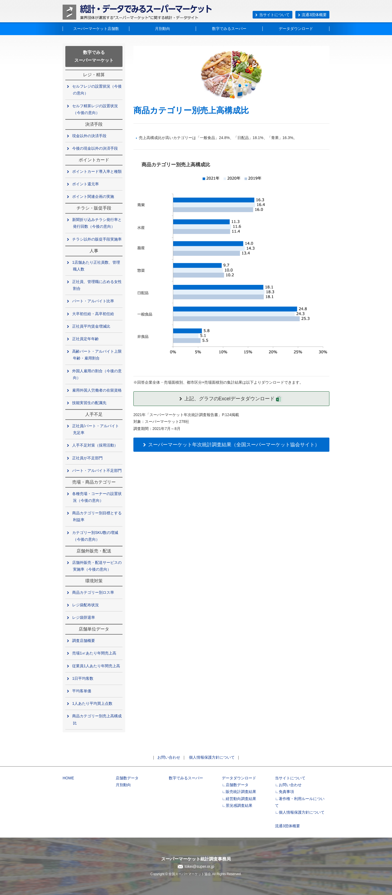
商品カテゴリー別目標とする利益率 (97, 516)
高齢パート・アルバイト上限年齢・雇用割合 (97, 354)
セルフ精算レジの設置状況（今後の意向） (95, 109)
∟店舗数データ (235, 785)
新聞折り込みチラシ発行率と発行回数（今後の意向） (97, 223)
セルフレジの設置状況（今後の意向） (97, 89)
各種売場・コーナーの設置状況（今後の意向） (97, 497)
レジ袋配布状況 (86, 605)
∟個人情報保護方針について (299, 812)
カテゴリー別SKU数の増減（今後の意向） (95, 536)
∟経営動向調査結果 (239, 798)
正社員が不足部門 (88, 458)
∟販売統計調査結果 (239, 791)
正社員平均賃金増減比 (91, 326)
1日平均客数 (83, 678)
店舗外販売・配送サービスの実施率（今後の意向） (97, 565)
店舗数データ (127, 778)
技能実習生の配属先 (89, 403)
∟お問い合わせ (288, 785)
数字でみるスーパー (229, 28)
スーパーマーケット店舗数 (96, 28)
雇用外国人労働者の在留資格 (97, 390)
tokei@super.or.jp (199, 866)
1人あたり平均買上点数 (92, 703)
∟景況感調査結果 (237, 805)
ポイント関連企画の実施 (93, 196)
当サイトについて (272, 15)
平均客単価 (82, 691)
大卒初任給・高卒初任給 (93, 314)
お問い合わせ (168, 757)
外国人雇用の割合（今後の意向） (97, 374)
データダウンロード (296, 28)
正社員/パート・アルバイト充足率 (96, 429)
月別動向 (162, 28)
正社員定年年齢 (86, 339)
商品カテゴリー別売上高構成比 (97, 719)
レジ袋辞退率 (84, 617)
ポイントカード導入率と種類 (97, 171)
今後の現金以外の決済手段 (95, 148)
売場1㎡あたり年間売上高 (94, 653)
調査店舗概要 (84, 640)
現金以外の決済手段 (89, 136)
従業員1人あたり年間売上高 (96, 666)
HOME (68, 778)
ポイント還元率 (86, 184)
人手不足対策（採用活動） (95, 445)
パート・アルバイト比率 (93, 301)
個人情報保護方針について (212, 757)
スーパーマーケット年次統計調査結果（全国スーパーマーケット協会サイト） (231, 444)
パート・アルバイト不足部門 (97, 470)
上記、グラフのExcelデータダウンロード (231, 398)
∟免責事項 (284, 791)
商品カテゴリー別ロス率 (93, 592)
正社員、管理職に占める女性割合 (97, 285)
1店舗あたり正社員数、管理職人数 (96, 265)
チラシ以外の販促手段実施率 (97, 239)
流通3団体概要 (312, 15)
